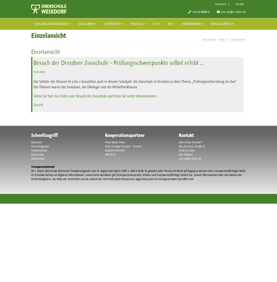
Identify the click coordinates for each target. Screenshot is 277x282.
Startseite (36, 142)
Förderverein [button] (193, 24)
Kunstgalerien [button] (223, 24)
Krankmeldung (39, 150)
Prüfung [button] (138, 24)
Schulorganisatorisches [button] (53, 24)
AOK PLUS (110, 154)
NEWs (221, 40)
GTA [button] (157, 24)
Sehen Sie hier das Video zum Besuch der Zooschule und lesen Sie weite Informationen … (96, 96)
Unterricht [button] (114, 24)
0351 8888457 (186, 154)
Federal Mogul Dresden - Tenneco (123, 146)
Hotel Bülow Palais (115, 142)
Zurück (38, 104)
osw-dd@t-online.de (233, 12)
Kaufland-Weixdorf (115, 150)
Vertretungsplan (40, 146)
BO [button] (171, 24)
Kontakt (240, 4)
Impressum (220, 4)
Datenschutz (38, 159)
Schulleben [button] (88, 24)
